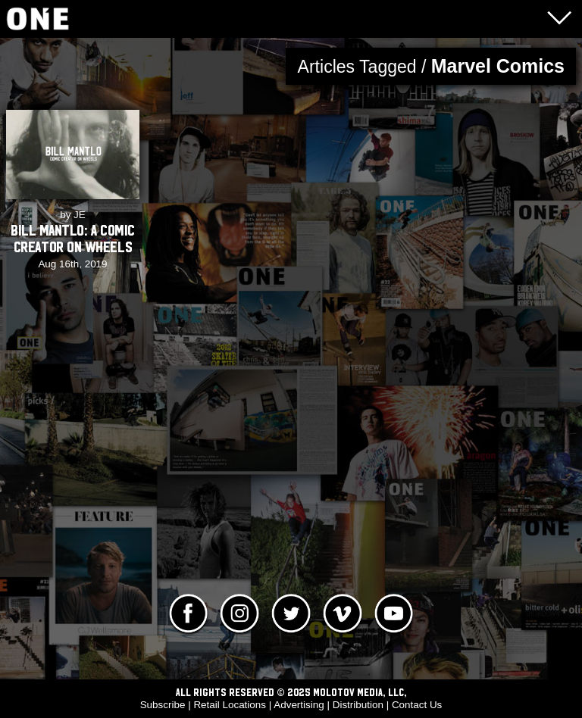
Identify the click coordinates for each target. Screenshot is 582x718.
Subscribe (163, 704)
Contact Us (417, 704)
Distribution (358, 704)
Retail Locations (229, 704)
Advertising (299, 704)
